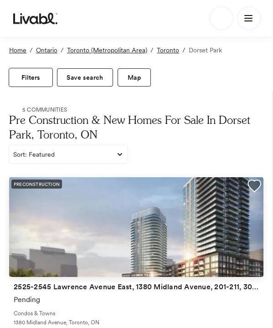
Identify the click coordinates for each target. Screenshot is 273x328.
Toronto (168, 50)
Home (17, 50)
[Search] (221, 18)
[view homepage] (35, 18)
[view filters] (30, 77)
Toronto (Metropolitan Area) (107, 50)
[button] (254, 187)
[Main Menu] (248, 18)
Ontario (46, 50)
